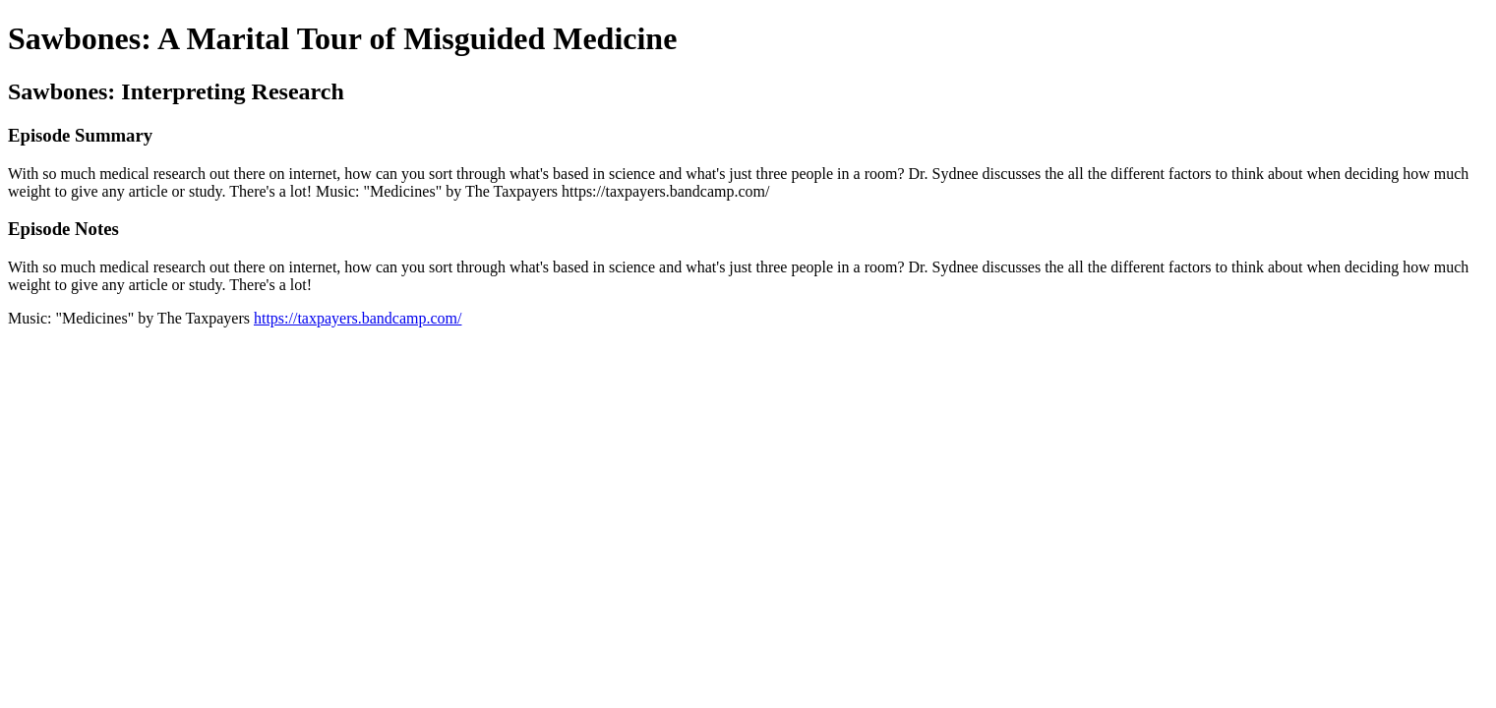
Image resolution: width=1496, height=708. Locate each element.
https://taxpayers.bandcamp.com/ (358, 318)
